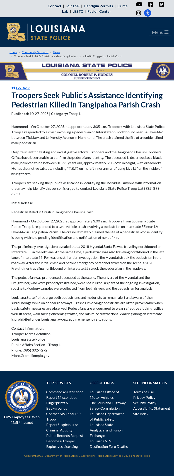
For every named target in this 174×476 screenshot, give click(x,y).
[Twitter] (161, 4)
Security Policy (144, 403)
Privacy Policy (144, 397)
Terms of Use (143, 392)
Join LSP (73, 6)
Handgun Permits (98, 6)
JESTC (78, 11)
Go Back (20, 88)
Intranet (27, 422)
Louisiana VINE (102, 441)
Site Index (140, 413)
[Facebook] (150, 4)
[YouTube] (139, 4)
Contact (54, 6)
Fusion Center (99, 11)
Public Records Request (64, 435)
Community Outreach (35, 52)
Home (13, 52)
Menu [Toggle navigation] (160, 32)
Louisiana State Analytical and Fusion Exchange (106, 430)
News (56, 52)
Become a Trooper (60, 441)
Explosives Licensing (62, 446)
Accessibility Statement (151, 408)
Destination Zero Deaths (109, 446)
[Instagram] (138, 13)
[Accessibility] (147, 13)
